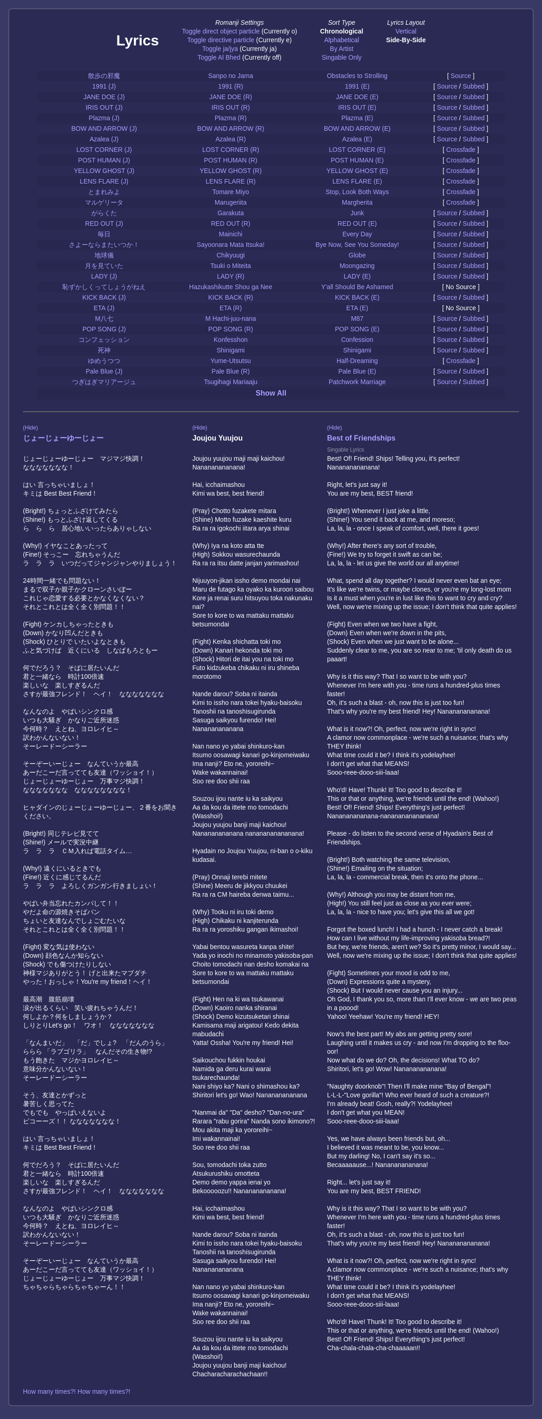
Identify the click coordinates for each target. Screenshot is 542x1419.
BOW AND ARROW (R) (230, 128)
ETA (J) (104, 308)
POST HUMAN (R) (230, 160)
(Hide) (30, 428)
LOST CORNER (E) (357, 149)
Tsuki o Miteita (230, 265)
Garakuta (230, 213)
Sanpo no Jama (230, 75)
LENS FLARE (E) (357, 181)
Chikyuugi (230, 255)
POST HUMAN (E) (357, 160)
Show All (271, 393)
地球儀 (104, 255)
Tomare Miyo (230, 192)
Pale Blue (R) (230, 371)
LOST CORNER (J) (104, 149)
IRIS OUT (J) (104, 107)
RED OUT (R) (230, 223)
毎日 (104, 234)
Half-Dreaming (357, 360)
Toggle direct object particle (221, 31)
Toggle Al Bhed (219, 57)
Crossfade (461, 149)
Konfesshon (231, 339)
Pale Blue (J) (104, 371)
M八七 (104, 318)
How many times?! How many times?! (76, 1391)
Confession (357, 339)
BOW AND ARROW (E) (357, 128)
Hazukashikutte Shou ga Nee (230, 287)
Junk (357, 213)
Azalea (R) (231, 139)
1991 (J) (104, 86)
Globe (356, 255)
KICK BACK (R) (230, 297)
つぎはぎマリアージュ (104, 381)
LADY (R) (230, 276)
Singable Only (341, 57)
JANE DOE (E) (357, 97)
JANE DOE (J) (104, 97)
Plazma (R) (231, 118)
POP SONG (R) (230, 329)
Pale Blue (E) (357, 371)
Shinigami (230, 350)
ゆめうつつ (104, 360)
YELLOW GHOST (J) (104, 170)
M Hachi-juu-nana (230, 318)
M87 (357, 318)
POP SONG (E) (357, 329)
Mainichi (230, 234)
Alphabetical (341, 40)
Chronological (341, 31)
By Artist (341, 48)
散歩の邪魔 (104, 75)
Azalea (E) (357, 139)
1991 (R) (230, 86)
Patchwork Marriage (357, 381)
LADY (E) (357, 276)
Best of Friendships (361, 438)
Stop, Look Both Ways (357, 192)
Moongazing (357, 265)
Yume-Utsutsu (230, 360)
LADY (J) (104, 276)
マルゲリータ (104, 202)
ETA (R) (231, 308)
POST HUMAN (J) (104, 160)
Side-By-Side (406, 40)
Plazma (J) (104, 118)
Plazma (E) (357, 118)
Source (461, 75)
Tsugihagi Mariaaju (231, 381)
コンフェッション (104, 339)
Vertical (405, 31)
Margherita (357, 202)
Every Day (357, 234)
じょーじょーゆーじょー (63, 438)
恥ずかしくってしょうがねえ (104, 287)
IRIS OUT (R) (230, 107)
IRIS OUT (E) (357, 107)
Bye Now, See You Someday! (357, 244)
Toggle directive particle (220, 40)
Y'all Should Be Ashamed (357, 287)
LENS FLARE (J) (104, 181)
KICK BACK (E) (357, 297)
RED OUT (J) (104, 223)
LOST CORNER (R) (230, 149)
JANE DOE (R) (230, 97)
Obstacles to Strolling (357, 75)
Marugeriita (231, 202)
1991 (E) (357, 86)
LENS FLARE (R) (231, 181)
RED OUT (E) (356, 223)
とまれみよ (104, 192)
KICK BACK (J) (104, 297)
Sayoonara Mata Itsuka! (231, 244)
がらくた (104, 213)
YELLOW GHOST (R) (230, 170)
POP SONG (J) (104, 329)
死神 (104, 350)
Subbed (474, 86)
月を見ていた (104, 265)
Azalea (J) (103, 139)
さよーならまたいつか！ (104, 244)
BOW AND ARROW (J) (104, 128)
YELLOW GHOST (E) (357, 170)
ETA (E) (357, 308)
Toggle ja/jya (220, 48)
